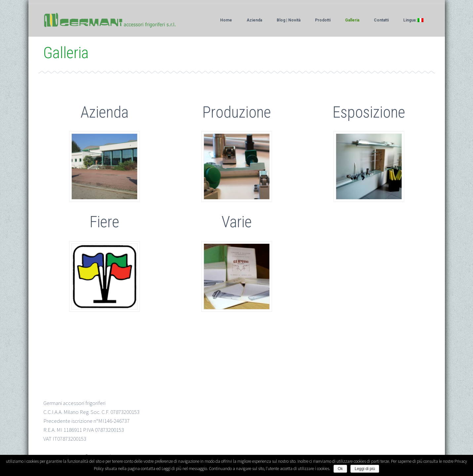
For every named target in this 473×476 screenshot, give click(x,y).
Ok (340, 468)
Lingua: (413, 20)
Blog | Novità (288, 20)
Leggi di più (365, 468)
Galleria (352, 20)
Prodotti (323, 20)
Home (226, 20)
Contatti (381, 20)
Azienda (254, 20)
